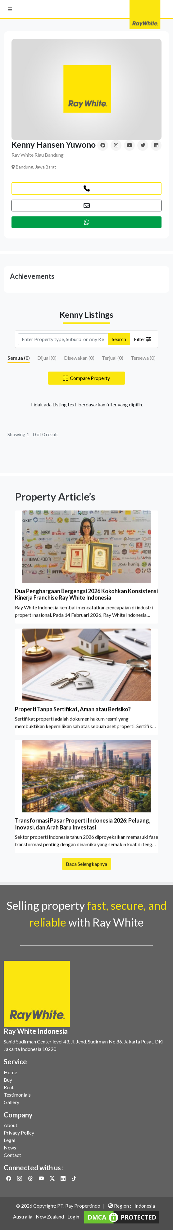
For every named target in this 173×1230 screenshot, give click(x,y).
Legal (9, 1140)
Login (73, 1216)
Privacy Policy (19, 1132)
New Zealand (50, 1216)
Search (119, 339)
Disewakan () (79, 358)
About (10, 1125)
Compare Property (86, 378)
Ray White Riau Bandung (37, 155)
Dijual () (47, 358)
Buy (8, 1080)
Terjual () (112, 358)
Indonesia (144, 1206)
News (10, 1147)
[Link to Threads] (31, 1178)
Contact (12, 1155)
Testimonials (17, 1095)
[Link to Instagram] (20, 1178)
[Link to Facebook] (9, 1178)
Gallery (11, 1102)
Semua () (18, 358)
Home (10, 1072)
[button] (10, 9)
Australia (22, 1216)
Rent (9, 1087)
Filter (142, 339)
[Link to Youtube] (42, 1178)
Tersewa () (143, 358)
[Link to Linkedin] (63, 1178)
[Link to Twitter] (53, 1178)
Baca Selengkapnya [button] (86, 871)
